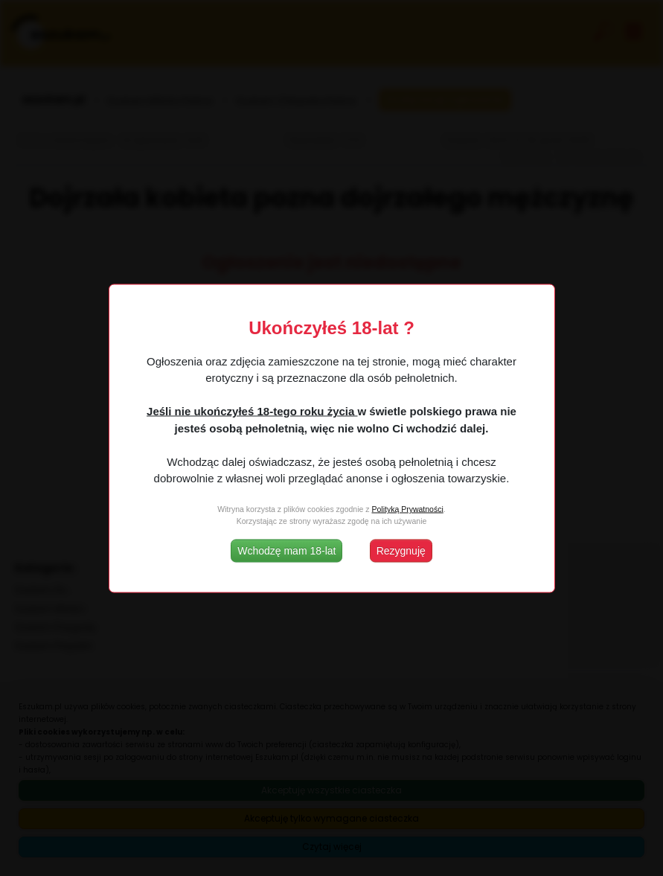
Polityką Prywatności (407, 509)
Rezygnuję (401, 550)
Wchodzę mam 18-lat (286, 550)
